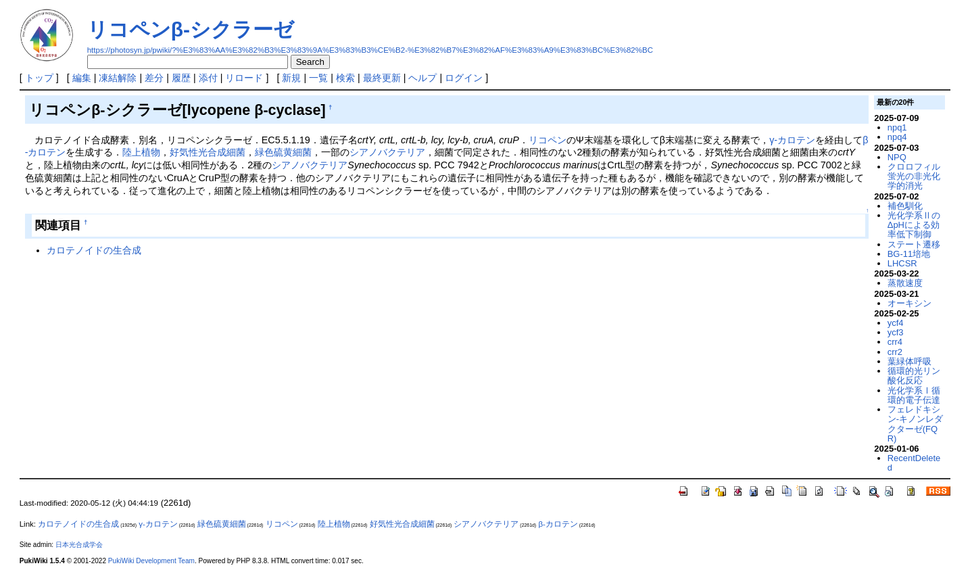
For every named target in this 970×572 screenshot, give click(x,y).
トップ (39, 77)
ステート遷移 (914, 244)
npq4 (897, 137)
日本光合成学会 (79, 544)
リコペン (547, 140)
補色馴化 (905, 206)
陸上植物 (141, 152)
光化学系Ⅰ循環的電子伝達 (914, 395)
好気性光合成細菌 (207, 152)
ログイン (464, 77)
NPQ (897, 157)
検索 (345, 77)
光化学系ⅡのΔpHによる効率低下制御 (914, 225)
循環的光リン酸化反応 (914, 375)
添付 (208, 77)
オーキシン (909, 303)
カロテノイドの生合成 (94, 250)
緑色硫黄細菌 (283, 152)
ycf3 (896, 332)
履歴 (181, 77)
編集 (81, 77)
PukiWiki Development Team (151, 561)
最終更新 (382, 77)
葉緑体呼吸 (909, 361)
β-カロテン (557, 524)
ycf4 (896, 323)
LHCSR (902, 263)
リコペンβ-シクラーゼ (190, 29)
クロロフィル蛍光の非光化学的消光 (914, 176)
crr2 (895, 352)
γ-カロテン (792, 140)
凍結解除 (118, 77)
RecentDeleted (914, 463)
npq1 (897, 127)
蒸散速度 (905, 283)
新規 (291, 77)
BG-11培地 (909, 254)
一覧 (318, 77)
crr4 (895, 342)
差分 (154, 77)
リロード (244, 77)
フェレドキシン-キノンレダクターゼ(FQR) (915, 424)
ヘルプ (422, 77)
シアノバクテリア (387, 152)
